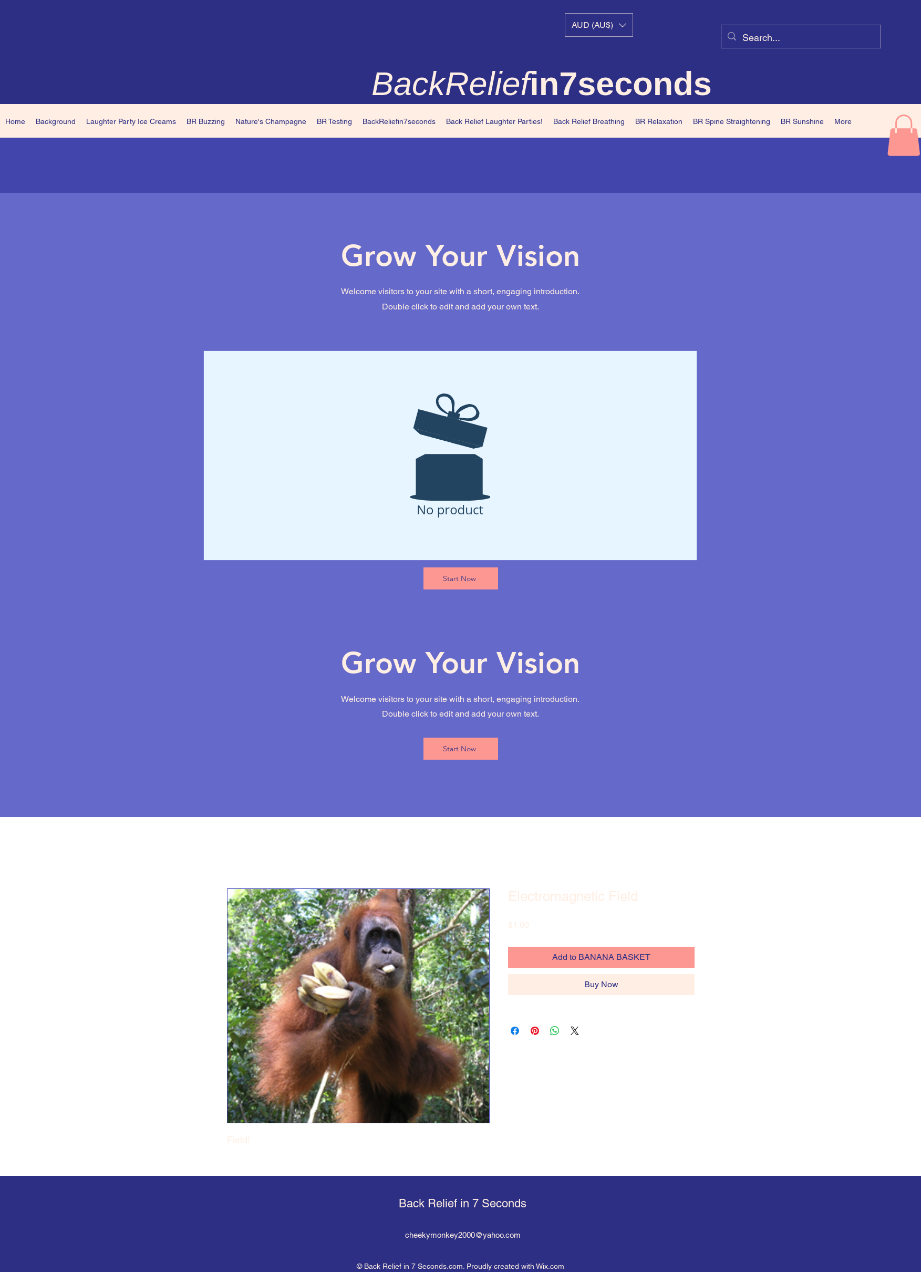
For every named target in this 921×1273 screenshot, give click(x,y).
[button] (599, 25)
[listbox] (599, 25)
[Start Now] (460, 578)
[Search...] (800, 37)
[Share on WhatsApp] (555, 1030)
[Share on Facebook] (515, 1030)
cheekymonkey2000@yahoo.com (463, 1234)
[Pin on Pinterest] (535, 1030)
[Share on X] (574, 1030)
